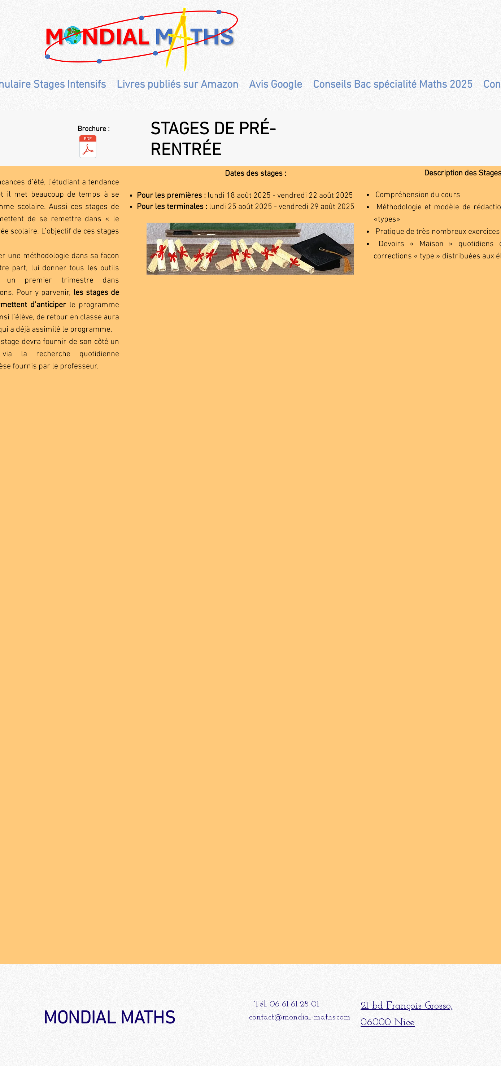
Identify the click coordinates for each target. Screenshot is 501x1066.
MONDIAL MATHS (109, 1019)
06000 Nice (388, 1022)
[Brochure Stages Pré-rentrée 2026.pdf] (88, 147)
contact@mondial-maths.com (299, 1017)
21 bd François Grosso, (407, 1006)
